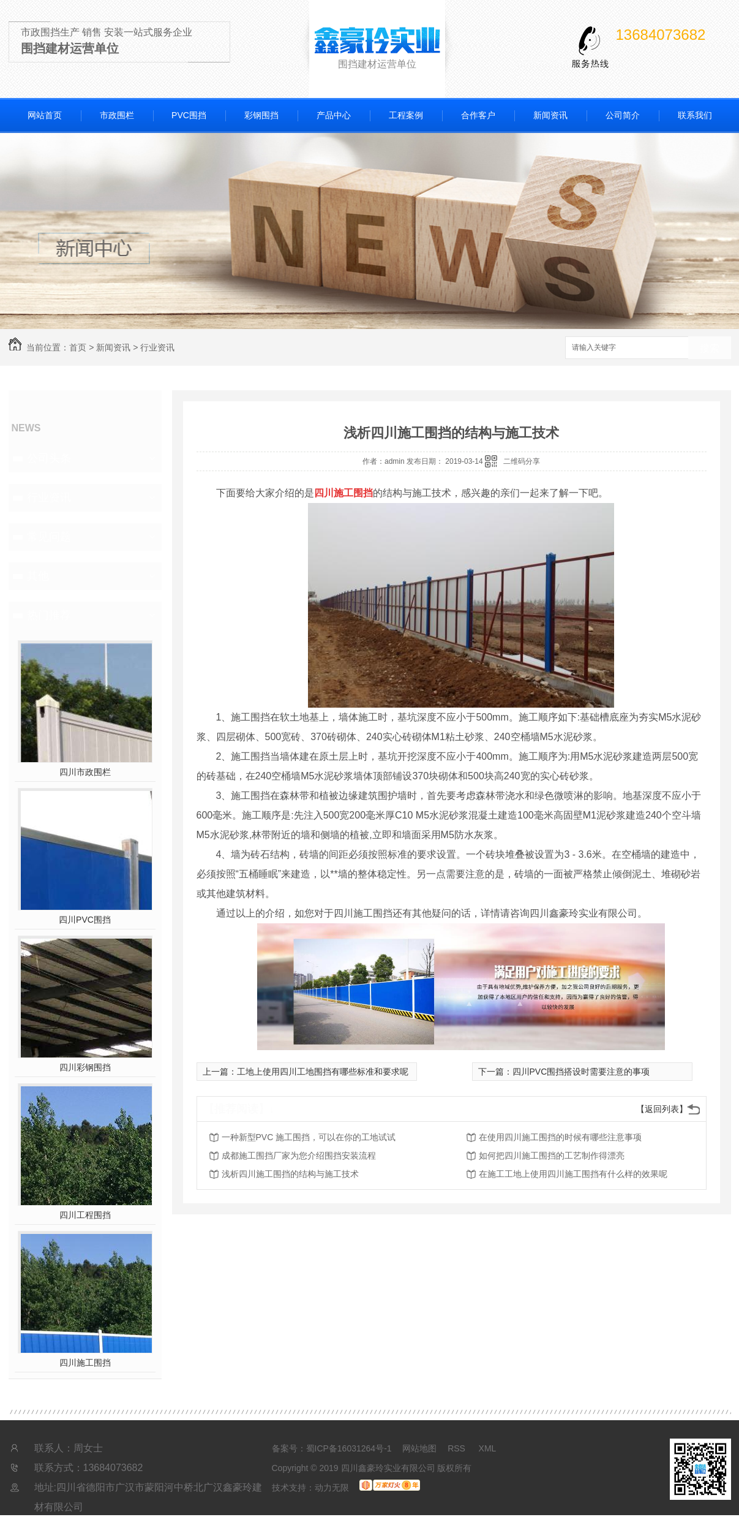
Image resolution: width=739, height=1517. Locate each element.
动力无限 (332, 1487)
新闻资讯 (550, 115)
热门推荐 (49, 615)
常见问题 (49, 537)
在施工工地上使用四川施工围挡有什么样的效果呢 (573, 1174)
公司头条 (49, 458)
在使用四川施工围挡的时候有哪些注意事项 (560, 1137)
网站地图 (419, 1448)
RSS (458, 1448)
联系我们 (695, 115)
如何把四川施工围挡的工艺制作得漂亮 (552, 1155)
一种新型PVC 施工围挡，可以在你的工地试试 (309, 1137)
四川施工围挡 (85, 1363)
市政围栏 (117, 115)
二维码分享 (521, 461)
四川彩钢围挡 (85, 1067)
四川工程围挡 (85, 1215)
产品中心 (334, 115)
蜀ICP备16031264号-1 (349, 1448)
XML (488, 1448)
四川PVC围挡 (85, 920)
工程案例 (406, 115)
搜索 (709, 348)
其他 (38, 576)
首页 (77, 347)
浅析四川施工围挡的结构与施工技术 (290, 1174)
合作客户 (478, 115)
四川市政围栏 (85, 772)
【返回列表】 (662, 1109)
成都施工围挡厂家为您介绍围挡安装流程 (299, 1155)
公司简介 (623, 115)
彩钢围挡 (261, 115)
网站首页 (45, 115)
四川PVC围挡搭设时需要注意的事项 (581, 1071)
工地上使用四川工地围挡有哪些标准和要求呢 (322, 1071)
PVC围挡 (188, 115)
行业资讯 (157, 347)
